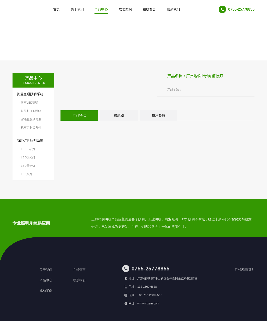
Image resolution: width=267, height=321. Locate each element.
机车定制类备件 (31, 127)
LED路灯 (26, 174)
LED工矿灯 (28, 149)
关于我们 (46, 302)
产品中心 (46, 312)
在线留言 (79, 302)
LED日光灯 (28, 165)
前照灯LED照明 (31, 111)
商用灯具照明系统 (30, 140)
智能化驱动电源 (31, 119)
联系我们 (79, 312)
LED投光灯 (28, 157)
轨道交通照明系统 (30, 94)
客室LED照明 (29, 102)
